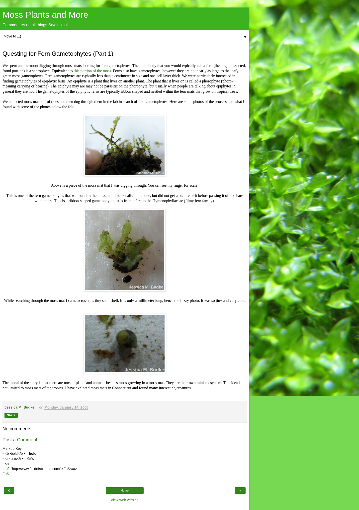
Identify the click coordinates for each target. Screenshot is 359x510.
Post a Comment (19, 439)
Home (125, 490)
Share (11, 415)
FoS (5, 474)
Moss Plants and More (45, 14)
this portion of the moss (92, 71)
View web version (125, 500)
